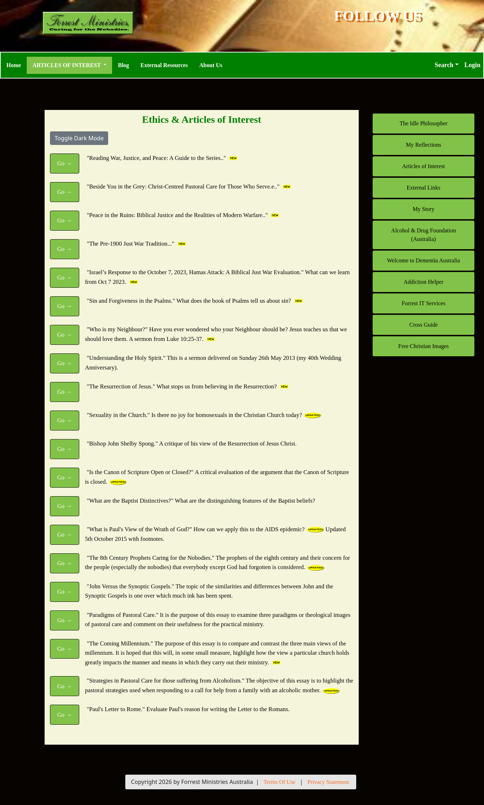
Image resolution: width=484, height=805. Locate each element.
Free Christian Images (423, 346)
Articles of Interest (423, 166)
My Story (423, 209)
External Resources (164, 65)
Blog (123, 65)
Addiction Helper (424, 282)
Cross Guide (423, 325)
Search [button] (444, 65)
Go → (64, 163)
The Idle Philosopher (423, 123)
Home (13, 65)
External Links (423, 188)
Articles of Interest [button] (67, 65)
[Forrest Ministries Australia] (106, 23)
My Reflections (423, 145)
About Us (210, 65)
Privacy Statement (328, 782)
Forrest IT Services (423, 303)
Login (472, 65)
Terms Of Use (279, 782)
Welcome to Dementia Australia (423, 260)
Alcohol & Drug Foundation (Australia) (423, 234)
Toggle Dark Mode (79, 138)
